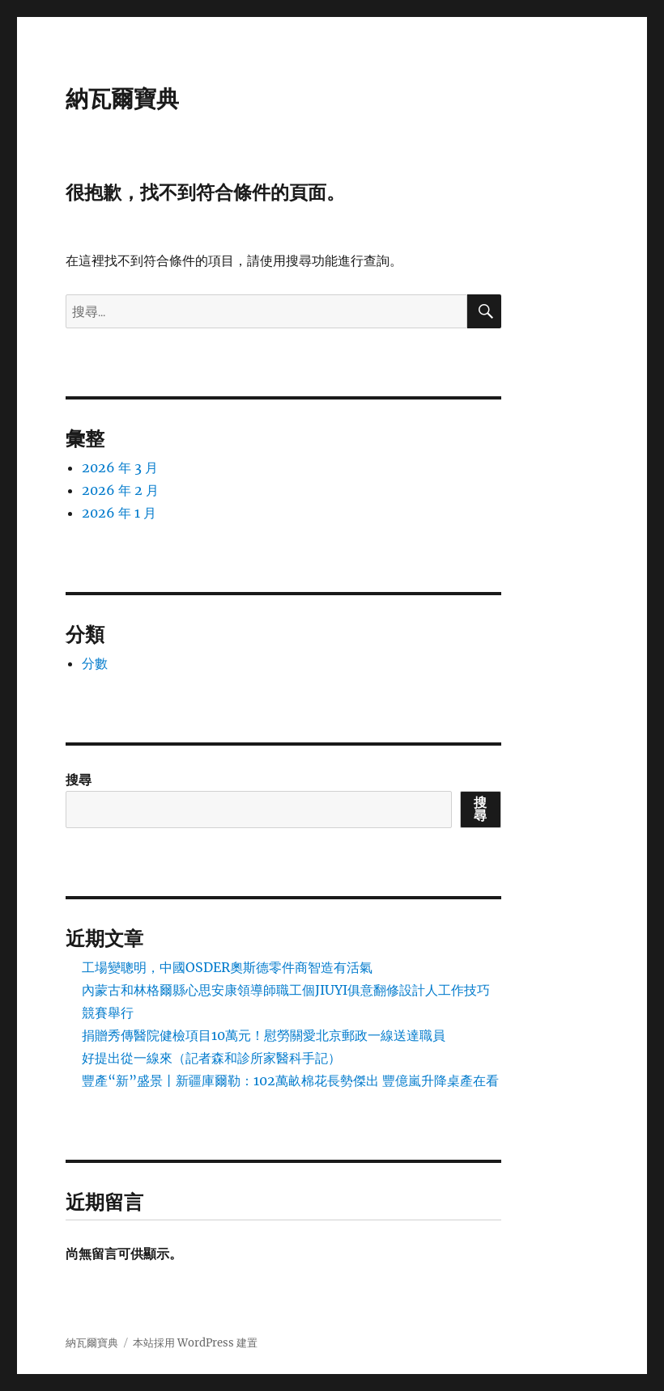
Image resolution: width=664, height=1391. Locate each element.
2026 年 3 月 (120, 467)
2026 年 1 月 (119, 513)
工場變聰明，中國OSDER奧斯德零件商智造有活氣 (227, 967)
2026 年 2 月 (120, 490)
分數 (95, 663)
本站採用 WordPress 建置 (195, 1343)
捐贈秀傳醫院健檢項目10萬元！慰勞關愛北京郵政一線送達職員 (263, 1035)
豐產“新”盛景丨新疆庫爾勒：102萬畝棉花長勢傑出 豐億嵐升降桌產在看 (290, 1080)
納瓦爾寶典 (122, 98)
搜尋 (79, 780)
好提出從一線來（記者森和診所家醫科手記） (211, 1058)
